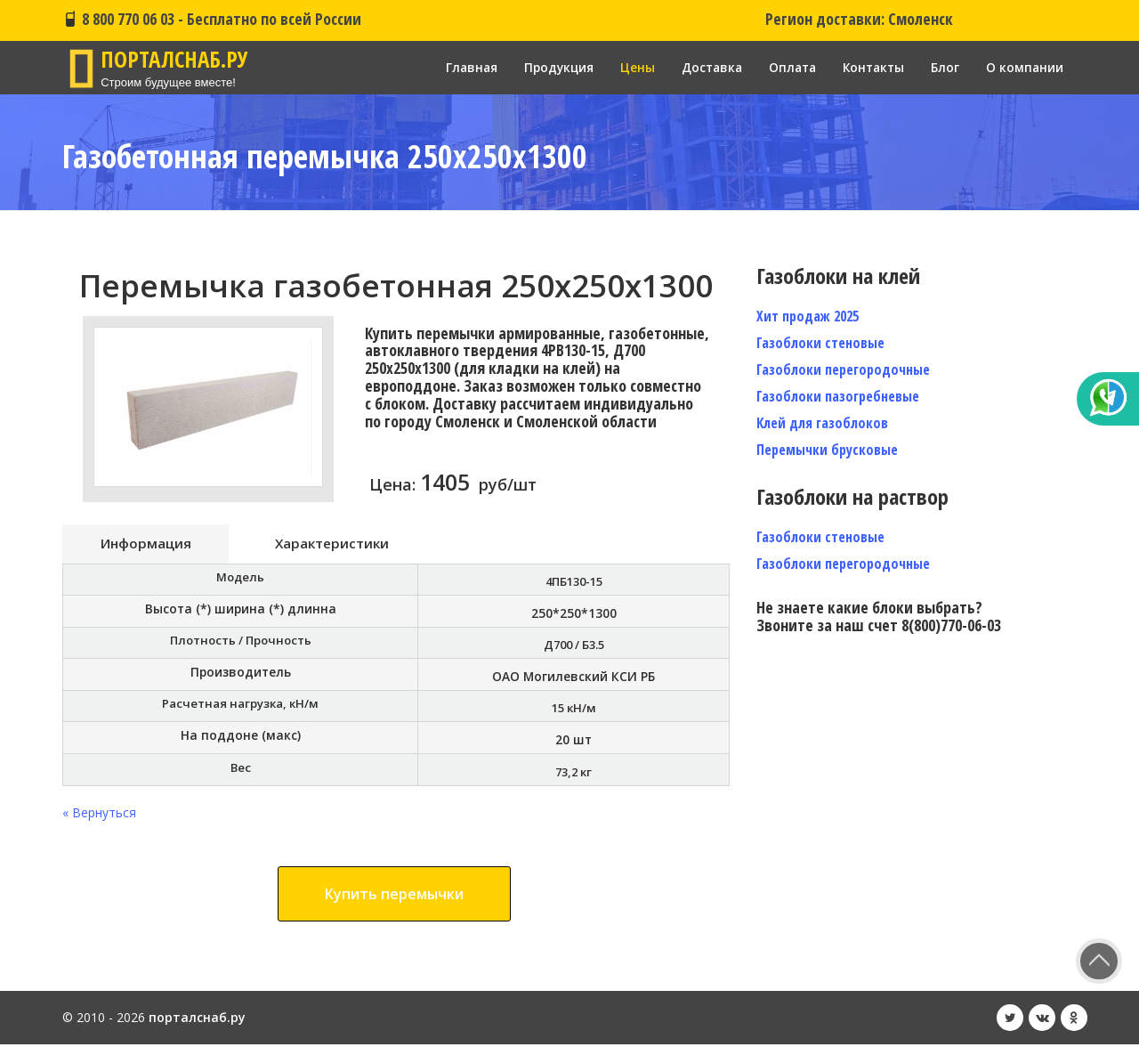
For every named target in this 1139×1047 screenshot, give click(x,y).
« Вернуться (99, 815)
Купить (394, 896)
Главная (458, 67)
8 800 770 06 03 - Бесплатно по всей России (211, 18)
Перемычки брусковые (827, 449)
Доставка (703, 67)
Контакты (870, 67)
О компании (1024, 67)
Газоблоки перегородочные (843, 369)
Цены (627, 67)
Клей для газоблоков (822, 423)
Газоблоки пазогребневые (837, 396)
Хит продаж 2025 (807, 316)
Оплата (787, 67)
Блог (944, 67)
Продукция (548, 67)
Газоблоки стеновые (820, 343)
